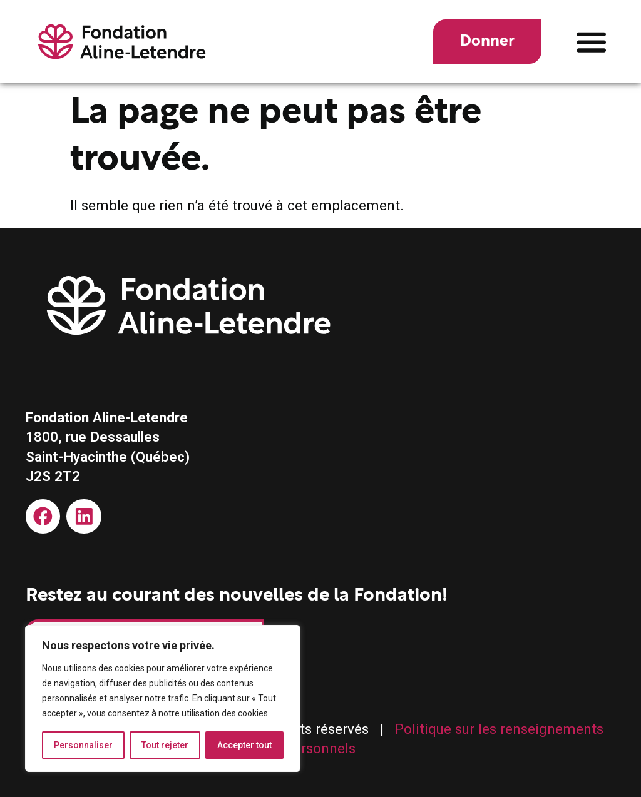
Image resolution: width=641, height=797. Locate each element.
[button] (591, 42)
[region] (162, 699)
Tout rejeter (164, 745)
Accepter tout (244, 745)
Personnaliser (83, 745)
